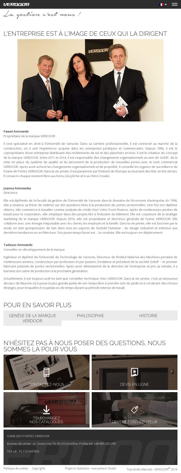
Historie (148, 315)
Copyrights (38, 468)
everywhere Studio (104, 468)
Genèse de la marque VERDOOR (32, 318)
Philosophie (90, 315)
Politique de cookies (16, 468)
